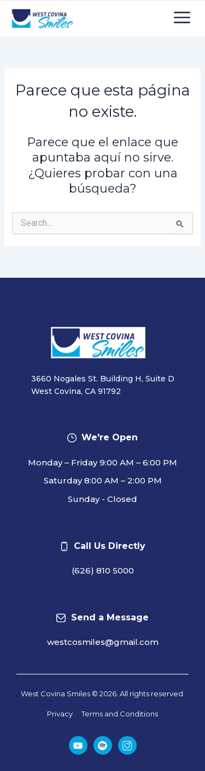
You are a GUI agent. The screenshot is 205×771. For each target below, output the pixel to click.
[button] (181, 18)
